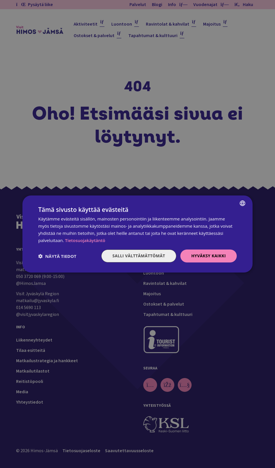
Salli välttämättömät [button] (138, 255)
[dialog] (137, 234)
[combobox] (242, 203)
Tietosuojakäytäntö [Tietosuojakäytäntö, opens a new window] (85, 240)
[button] (57, 256)
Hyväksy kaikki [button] (208, 255)
